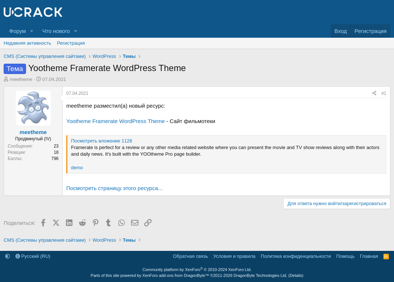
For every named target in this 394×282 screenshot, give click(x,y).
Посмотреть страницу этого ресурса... (114, 188)
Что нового (56, 31)
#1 (384, 93)
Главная (369, 256)
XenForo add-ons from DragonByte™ (175, 275)
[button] (31, 31)
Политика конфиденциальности (296, 256)
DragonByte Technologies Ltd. (260, 275)
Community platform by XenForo (197, 269)
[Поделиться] (374, 93)
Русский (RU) (33, 256)
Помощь (345, 256)
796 (55, 158)
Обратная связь (190, 256)
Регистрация (71, 43)
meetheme (21, 79)
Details (296, 275)
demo (77, 167)
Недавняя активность (27, 43)
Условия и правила (234, 256)
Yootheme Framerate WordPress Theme (115, 121)
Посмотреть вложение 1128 (101, 141)
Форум (17, 31)
